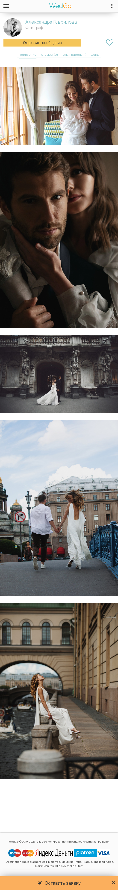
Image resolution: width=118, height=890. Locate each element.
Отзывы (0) (49, 55)
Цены (95, 55)
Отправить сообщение (42, 43)
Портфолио (27, 55)
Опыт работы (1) (74, 55)
